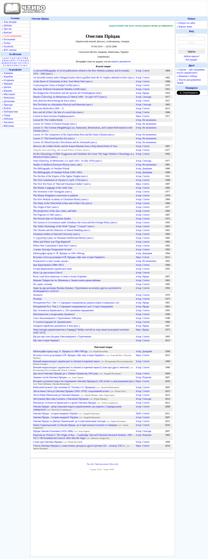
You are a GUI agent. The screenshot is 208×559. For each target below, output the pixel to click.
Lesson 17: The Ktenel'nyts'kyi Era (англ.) (54, 138)
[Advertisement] (102, 514)
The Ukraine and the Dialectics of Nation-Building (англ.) (61, 230)
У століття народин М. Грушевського (52, 322)
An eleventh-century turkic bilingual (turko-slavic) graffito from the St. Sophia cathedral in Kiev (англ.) (84, 77)
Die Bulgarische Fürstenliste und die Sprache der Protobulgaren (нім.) (67, 93)
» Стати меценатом (11, 36)
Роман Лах (120, 391)
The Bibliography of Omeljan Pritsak (51, 168)
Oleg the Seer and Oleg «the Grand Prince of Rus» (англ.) (61, 150)
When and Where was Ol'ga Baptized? (52, 241)
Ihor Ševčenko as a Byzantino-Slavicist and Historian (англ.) (63, 104)
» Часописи (8, 122)
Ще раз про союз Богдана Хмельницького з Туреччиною (62, 336)
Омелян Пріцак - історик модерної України (55, 413)
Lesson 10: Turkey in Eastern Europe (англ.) (55, 123)
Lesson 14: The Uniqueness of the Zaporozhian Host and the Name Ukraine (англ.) (73, 134)
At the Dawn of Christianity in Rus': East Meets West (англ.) (62, 81)
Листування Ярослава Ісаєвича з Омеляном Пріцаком (60, 398)
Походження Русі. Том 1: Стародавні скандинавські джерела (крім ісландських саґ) (76, 302)
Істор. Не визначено (146, 120)
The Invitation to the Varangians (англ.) (52, 191)
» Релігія (6, 108)
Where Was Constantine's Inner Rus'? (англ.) (55, 245)
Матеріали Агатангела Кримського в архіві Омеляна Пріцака (64, 402)
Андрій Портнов (91, 413)
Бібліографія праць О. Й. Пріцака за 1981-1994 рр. (59, 253)
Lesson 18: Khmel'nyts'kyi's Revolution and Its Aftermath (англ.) (65, 142)
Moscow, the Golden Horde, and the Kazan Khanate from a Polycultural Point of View (75, 146)
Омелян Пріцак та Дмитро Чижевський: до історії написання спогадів (69, 421)
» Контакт (7, 32)
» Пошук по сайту (186, 23)
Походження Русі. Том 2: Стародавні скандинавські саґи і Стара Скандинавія (73, 306)
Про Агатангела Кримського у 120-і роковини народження (63, 310)
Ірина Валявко (118, 421)
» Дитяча (6, 87)
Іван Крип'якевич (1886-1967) (48, 264)
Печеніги (37, 295)
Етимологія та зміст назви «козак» (51, 261)
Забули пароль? (191, 56)
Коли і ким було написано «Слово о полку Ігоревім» (60, 276)
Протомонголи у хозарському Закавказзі (54, 314)
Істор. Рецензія (143, 377)
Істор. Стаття (143, 70)
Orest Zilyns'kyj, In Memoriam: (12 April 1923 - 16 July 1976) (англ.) (67, 160)
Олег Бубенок (44, 384)
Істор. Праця (142, 93)
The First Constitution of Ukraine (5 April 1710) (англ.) (60, 180)
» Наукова (7, 90)
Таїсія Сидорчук (110, 403)
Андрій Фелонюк (112, 373)
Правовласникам (101, 464)
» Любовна (7, 118)
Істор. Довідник (144, 168)
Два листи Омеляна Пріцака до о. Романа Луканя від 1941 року (65, 373)
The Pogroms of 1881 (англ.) (47, 214)
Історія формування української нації (52, 268)
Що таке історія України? (46, 340)
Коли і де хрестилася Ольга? (48, 272)
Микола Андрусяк (100, 438)
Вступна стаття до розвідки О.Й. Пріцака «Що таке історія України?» (69, 257)
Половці (37, 298)
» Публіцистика (10, 111)
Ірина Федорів (40, 448)
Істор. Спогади (143, 96)
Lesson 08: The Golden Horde (48, 120)
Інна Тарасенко (106, 395)
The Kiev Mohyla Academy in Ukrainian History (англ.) (60, 199)
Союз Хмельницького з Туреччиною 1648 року (57, 318)
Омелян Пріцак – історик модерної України (55, 417)
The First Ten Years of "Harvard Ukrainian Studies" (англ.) (62, 183)
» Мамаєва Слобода (187, 76)
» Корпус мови (184, 26)
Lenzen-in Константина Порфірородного (54, 116)
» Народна (7, 83)
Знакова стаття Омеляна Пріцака (50, 377)
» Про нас (7, 28)
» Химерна (7, 73)
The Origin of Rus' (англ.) (46, 207)
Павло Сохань (40, 364)
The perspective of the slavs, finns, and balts (54, 210)
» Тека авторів (9, 22)
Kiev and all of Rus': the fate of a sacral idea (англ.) (58, 112)
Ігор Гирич (77, 377)
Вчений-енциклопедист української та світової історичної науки (66, 361)
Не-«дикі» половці (42, 284)
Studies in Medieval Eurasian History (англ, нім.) (57, 164)
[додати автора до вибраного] (158, 25)
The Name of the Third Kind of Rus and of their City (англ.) (62, 203)
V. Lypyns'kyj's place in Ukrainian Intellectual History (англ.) (63, 237)
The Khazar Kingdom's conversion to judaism (55, 195)
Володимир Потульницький (118, 361)
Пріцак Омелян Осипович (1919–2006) (53, 431)
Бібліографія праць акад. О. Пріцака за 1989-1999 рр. (60, 351)
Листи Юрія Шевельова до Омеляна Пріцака (56, 395)
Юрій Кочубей (100, 351)
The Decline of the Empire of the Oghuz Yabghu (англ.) (60, 176)
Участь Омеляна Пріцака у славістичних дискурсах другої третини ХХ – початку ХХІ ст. (79, 445)
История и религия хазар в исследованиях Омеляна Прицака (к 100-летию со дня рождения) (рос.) (84, 381)
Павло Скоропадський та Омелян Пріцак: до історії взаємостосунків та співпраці (75, 425)
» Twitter (6, 43)
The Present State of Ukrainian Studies (52, 218)
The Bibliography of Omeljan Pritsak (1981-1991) (57, 172)
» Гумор (6, 115)
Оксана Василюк (60, 384)
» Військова (8, 125)
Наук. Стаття (142, 116)
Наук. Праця (142, 329)
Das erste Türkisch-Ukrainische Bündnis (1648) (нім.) (59, 89)
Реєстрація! (191, 59)
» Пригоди (7, 104)
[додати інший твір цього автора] (126, 25)
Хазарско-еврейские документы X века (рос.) (56, 325)
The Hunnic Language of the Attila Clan (52, 187)
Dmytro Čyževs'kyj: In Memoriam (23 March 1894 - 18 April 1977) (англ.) (70, 96)
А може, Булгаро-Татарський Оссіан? (52, 249)
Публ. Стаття (142, 413)
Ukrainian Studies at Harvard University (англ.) (56, 234)
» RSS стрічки (9, 50)
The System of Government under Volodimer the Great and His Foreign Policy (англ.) (75, 222)
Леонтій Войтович (110, 387)
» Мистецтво (8, 94)
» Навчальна (8, 97)
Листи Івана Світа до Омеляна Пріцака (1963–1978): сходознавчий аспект (71, 391)
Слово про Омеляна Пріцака (48, 441)
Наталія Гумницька (61, 410)
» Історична (8, 80)
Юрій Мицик (91, 395)
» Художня (7, 76)
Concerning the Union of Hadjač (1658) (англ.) (56, 85)
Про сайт (90, 464)
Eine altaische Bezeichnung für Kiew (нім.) (54, 100)
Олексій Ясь (116, 355)
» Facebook (7, 46)
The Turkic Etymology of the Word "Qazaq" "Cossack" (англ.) (63, 226)
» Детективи (8, 101)
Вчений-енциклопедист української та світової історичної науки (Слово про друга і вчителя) (81, 367)
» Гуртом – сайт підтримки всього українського (191, 71)
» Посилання (8, 39)
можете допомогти (121, 61)
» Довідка (7, 25)
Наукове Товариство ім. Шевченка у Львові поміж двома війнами (67, 280)
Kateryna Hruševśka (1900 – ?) (48, 108)
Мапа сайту (113, 464)
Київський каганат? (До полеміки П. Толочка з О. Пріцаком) (64, 387)
